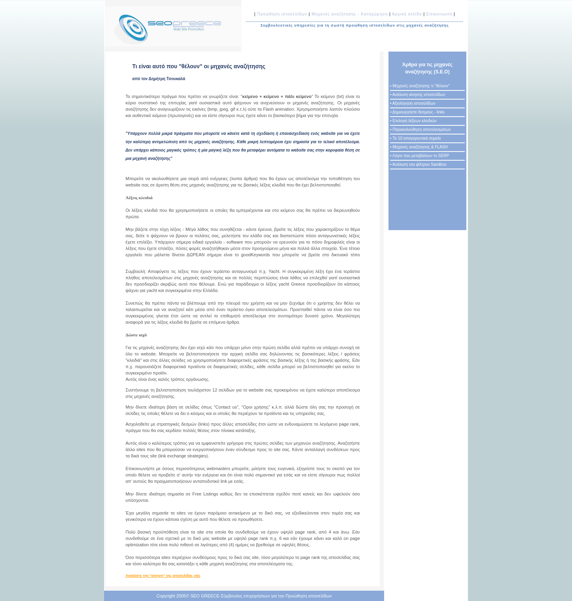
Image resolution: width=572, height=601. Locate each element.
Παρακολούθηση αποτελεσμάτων (421, 129)
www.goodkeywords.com (147, 259)
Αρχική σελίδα (407, 14)
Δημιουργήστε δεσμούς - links (418, 112)
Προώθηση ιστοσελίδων (283, 14)
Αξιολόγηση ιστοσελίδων (413, 103)
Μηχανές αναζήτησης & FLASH (420, 147)
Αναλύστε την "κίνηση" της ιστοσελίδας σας (163, 576)
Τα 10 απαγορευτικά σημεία (416, 138)
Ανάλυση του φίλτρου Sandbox (419, 164)
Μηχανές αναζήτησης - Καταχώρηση (349, 14)
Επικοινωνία (439, 14)
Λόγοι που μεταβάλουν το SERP (420, 156)
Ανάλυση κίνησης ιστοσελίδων (418, 94)
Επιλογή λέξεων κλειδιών (414, 121)
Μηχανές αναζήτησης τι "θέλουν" (421, 86)
